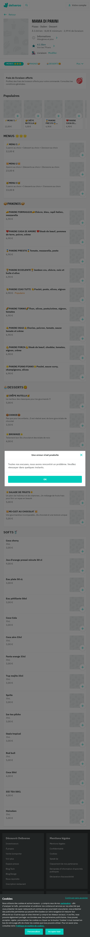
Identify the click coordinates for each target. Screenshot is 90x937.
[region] (45, 915)
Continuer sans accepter (76, 897)
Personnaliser (34, 931)
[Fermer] (81, 455)
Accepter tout (54, 931)
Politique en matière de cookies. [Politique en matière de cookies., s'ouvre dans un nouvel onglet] (30, 926)
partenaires (66, 903)
